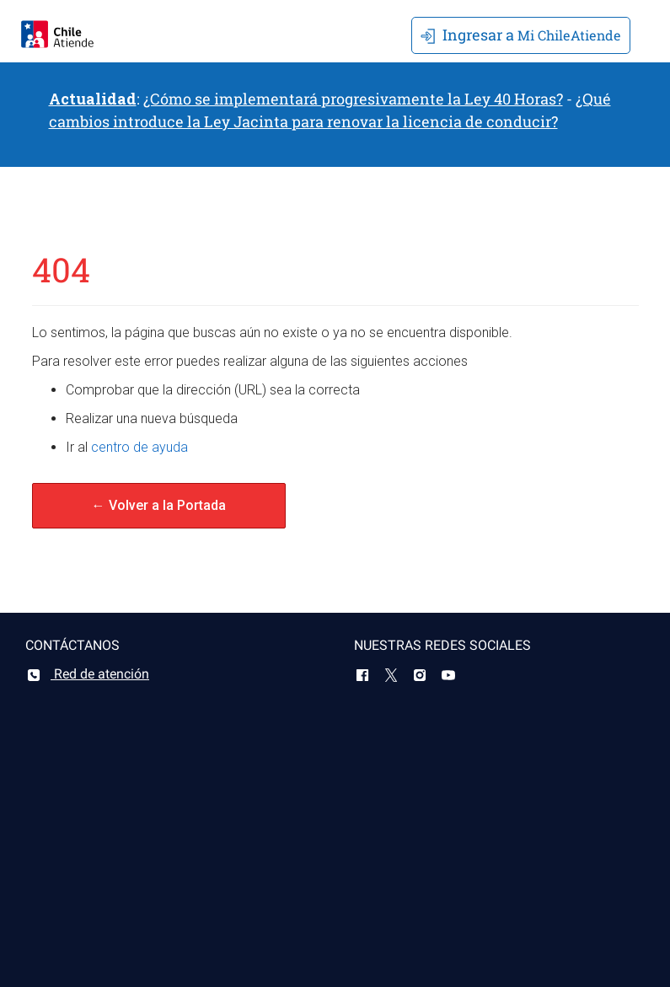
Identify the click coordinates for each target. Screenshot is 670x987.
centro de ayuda (139, 447)
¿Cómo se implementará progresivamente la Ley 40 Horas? (353, 99)
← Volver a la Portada (159, 505)
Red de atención (87, 674)
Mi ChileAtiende (521, 34)
